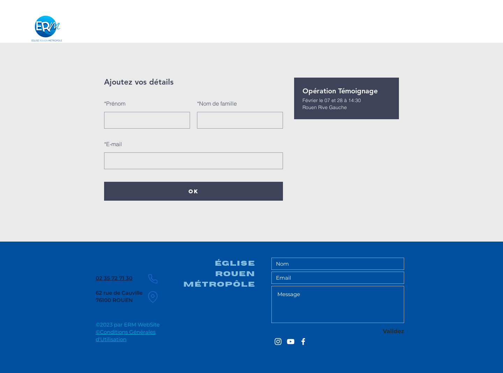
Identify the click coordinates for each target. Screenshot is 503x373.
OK (193, 191)
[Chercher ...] (435, 25)
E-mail (113, 144)
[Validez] (379, 331)
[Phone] (153, 279)
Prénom (114, 103)
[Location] (153, 297)
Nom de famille (217, 103)
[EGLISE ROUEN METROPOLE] (278, 341)
